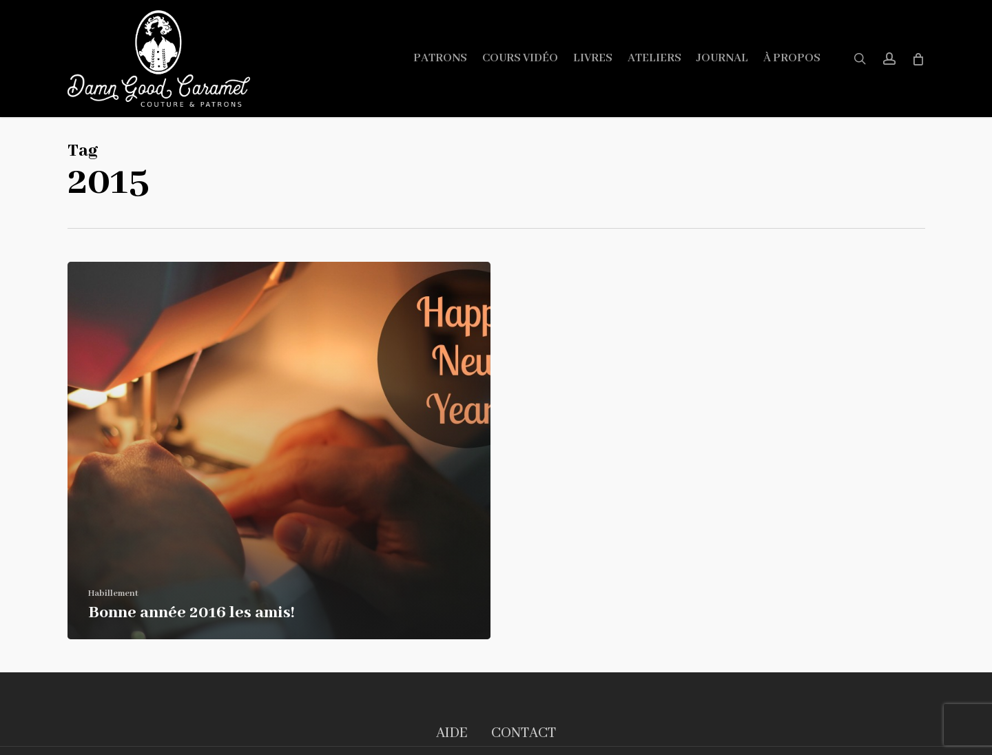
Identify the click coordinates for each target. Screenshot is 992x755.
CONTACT (523, 733)
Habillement (113, 593)
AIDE (452, 733)
